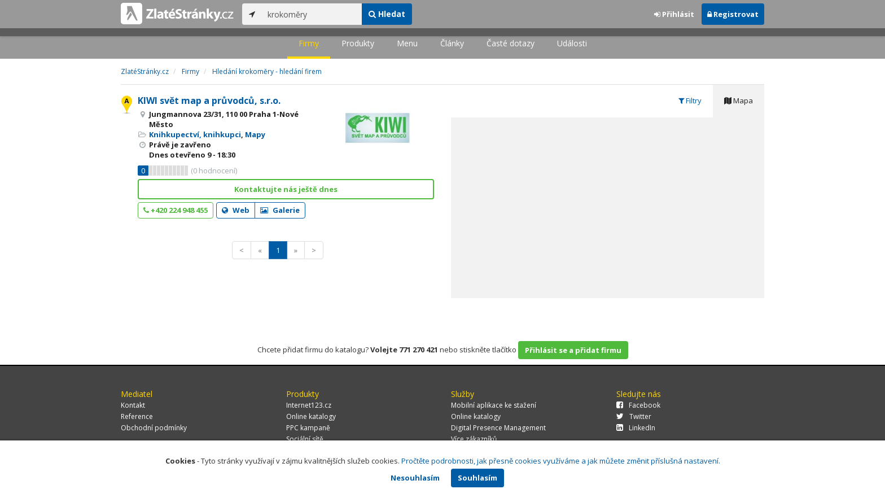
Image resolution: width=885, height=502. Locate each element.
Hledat (387, 13)
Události (572, 43)
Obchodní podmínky (154, 428)
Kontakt (133, 405)
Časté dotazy (510, 43)
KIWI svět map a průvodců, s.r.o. (209, 100)
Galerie (280, 210)
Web (235, 210)
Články (452, 43)
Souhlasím (477, 478)
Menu (407, 43)
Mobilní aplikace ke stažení (493, 405)
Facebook (638, 405)
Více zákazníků (474, 439)
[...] (311, 14)
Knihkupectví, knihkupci (195, 134)
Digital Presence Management (498, 428)
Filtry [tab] (690, 100)
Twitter (633, 416)
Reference (137, 416)
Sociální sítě (304, 439)
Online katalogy (311, 416)
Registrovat (733, 14)
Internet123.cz (308, 405)
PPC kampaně (308, 428)
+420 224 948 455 (175, 210)
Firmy (309, 43)
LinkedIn (635, 428)
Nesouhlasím (415, 478)
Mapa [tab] (738, 100)
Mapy (255, 134)
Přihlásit (674, 14)
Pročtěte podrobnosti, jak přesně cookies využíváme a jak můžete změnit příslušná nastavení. (560, 461)
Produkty (357, 43)
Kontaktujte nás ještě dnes (286, 189)
